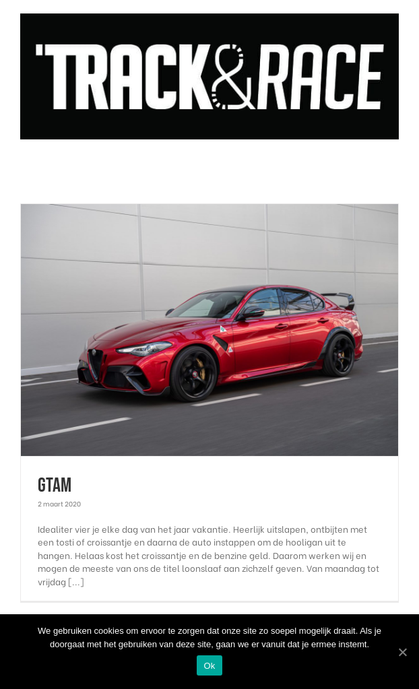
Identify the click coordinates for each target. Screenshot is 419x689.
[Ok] (402, 652)
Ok (209, 666)
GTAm (54, 485)
